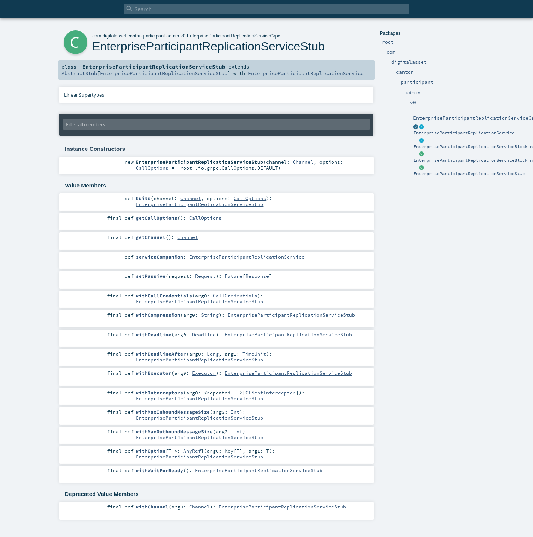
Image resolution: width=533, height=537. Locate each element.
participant (154, 36)
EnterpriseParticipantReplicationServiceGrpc (234, 36)
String (210, 315)
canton (135, 36)
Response (257, 276)
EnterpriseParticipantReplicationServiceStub (469, 173)
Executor (204, 373)
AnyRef (192, 451)
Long (213, 354)
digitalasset (114, 36)
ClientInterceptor (270, 393)
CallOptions (152, 168)
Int (235, 412)
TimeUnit (254, 354)
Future (233, 276)
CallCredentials (235, 295)
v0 (183, 36)
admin (172, 36)
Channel (303, 162)
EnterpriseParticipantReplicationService (463, 133)
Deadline (204, 334)
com (96, 36)
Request (205, 276)
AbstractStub (79, 73)
